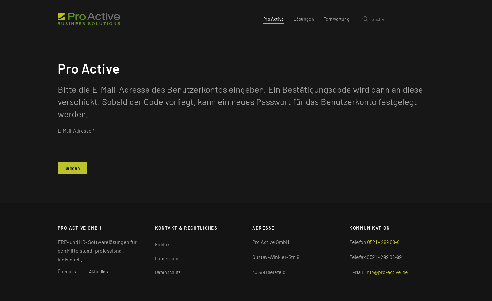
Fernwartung (337, 19)
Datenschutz (168, 272)
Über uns (67, 271)
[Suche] (396, 19)
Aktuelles (98, 271)
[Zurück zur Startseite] (89, 18)
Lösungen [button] (303, 19)
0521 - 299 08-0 (383, 242)
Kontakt (163, 244)
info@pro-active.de (387, 272)
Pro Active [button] (273, 19)
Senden (72, 168)
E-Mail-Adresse (76, 131)
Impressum (166, 258)
